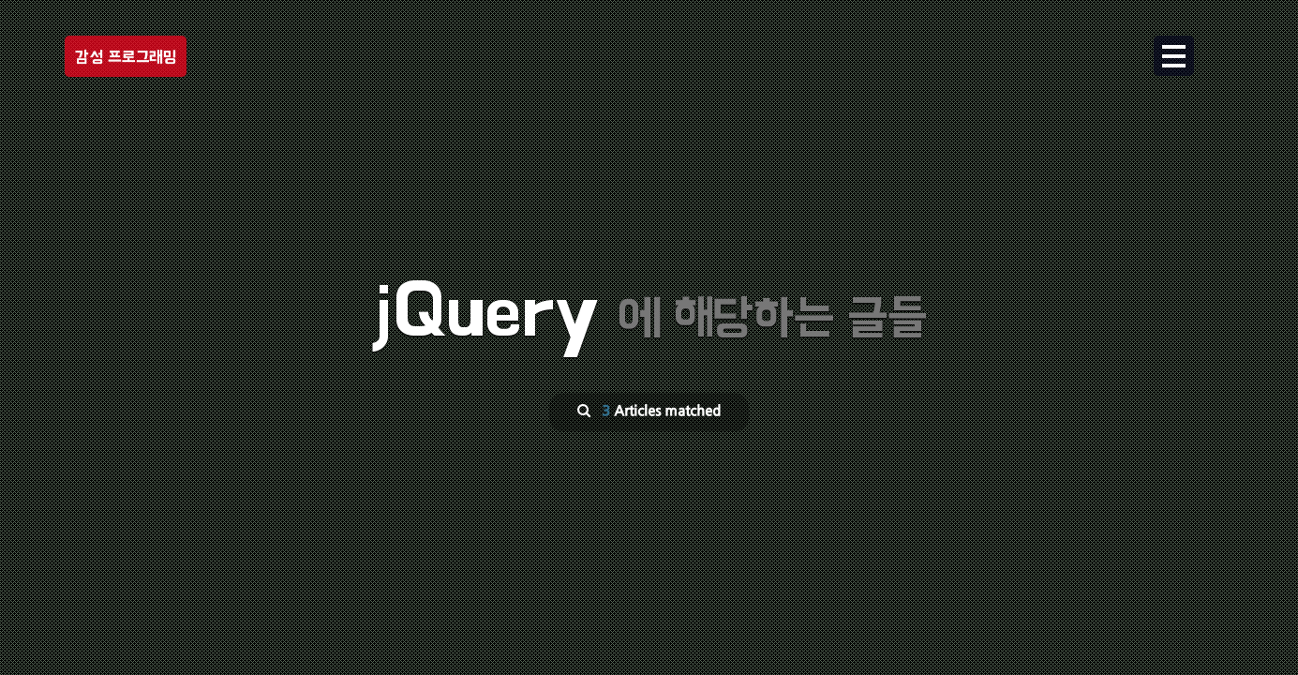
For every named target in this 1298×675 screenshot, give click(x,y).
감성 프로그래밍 (125, 57)
